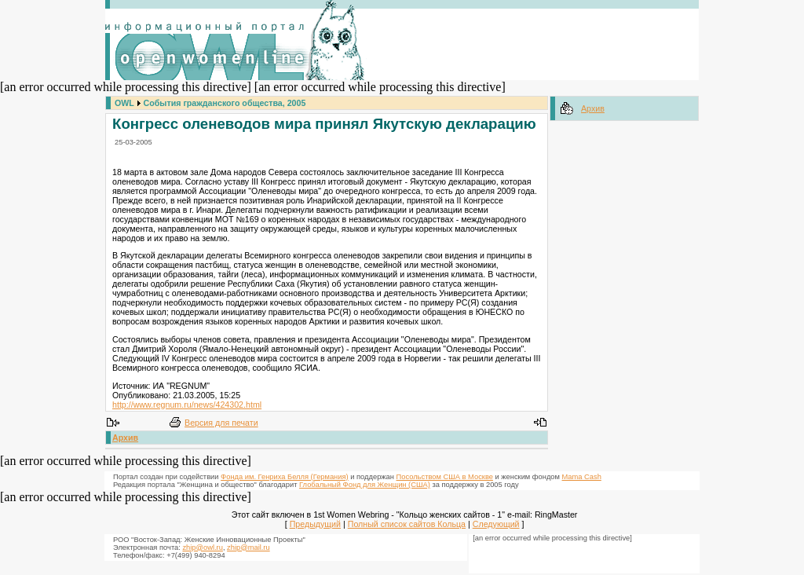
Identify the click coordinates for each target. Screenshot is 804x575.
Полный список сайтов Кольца (407, 524)
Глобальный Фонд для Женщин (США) (364, 485)
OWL (124, 103)
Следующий (496, 524)
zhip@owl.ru (202, 547)
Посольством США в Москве (445, 477)
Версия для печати (221, 422)
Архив (125, 437)
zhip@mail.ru (248, 547)
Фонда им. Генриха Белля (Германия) (285, 477)
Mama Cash (581, 477)
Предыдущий (315, 524)
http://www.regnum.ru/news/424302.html (186, 404)
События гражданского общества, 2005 (225, 103)
